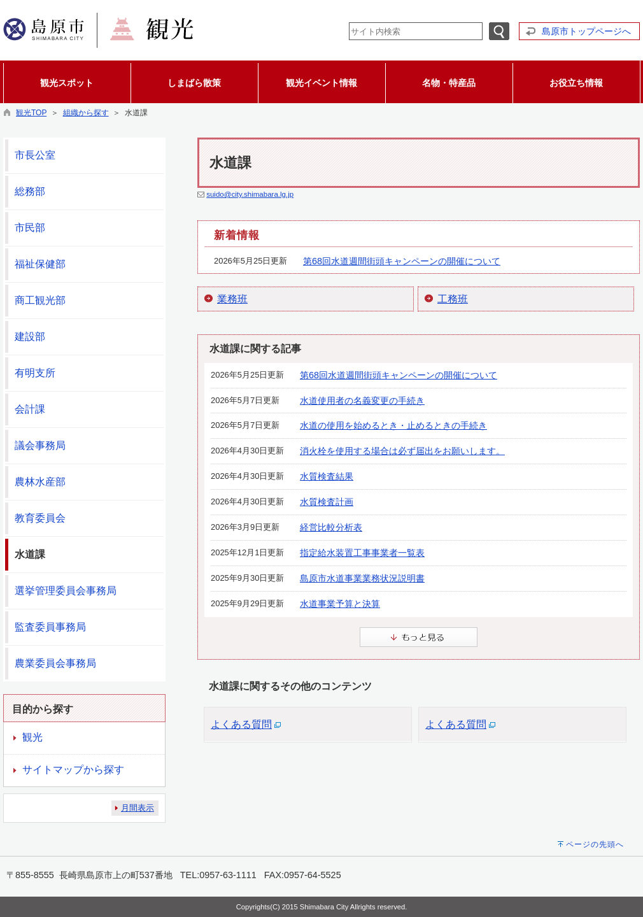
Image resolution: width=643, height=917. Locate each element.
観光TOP (31, 112)
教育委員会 (40, 518)
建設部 (30, 336)
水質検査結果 (326, 476)
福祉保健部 (40, 264)
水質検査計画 (326, 502)
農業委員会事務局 (55, 663)
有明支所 (35, 372)
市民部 (30, 227)
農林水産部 (40, 481)
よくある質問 (241, 724)
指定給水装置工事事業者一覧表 (362, 553)
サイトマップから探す (73, 769)
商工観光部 (40, 300)
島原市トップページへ (586, 31)
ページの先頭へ (595, 844)
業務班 (232, 299)
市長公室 (35, 155)
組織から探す (86, 112)
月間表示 (137, 808)
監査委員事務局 (50, 627)
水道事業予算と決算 (340, 604)
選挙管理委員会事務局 (66, 590)
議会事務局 (40, 445)
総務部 (30, 191)
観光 (32, 737)
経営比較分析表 (331, 527)
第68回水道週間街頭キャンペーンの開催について (401, 261)
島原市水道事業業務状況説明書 (362, 578)
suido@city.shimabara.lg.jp (249, 194)
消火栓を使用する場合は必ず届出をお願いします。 (402, 451)
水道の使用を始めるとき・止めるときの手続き (393, 425)
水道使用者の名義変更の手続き (362, 400)
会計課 (30, 409)
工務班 (452, 299)
